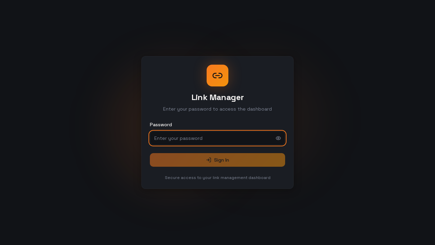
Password (161, 124)
